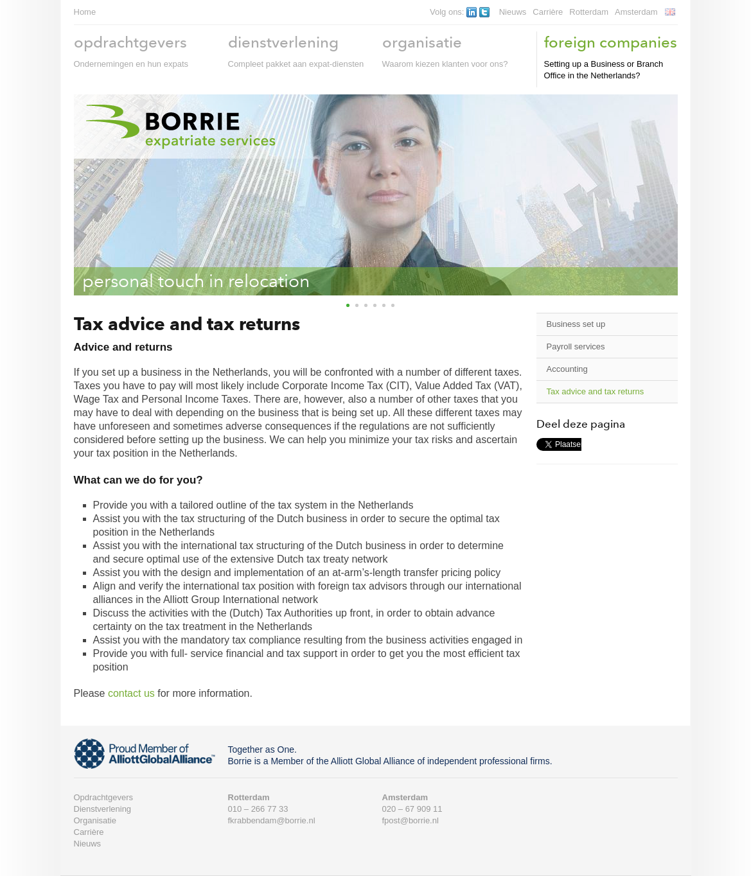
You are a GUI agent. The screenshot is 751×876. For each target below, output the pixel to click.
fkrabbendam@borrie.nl (271, 820)
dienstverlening (283, 42)
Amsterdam (636, 12)
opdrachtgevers (130, 42)
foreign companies (610, 42)
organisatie (422, 42)
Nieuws (513, 12)
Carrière (548, 12)
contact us (131, 693)
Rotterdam (588, 12)
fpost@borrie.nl (410, 820)
